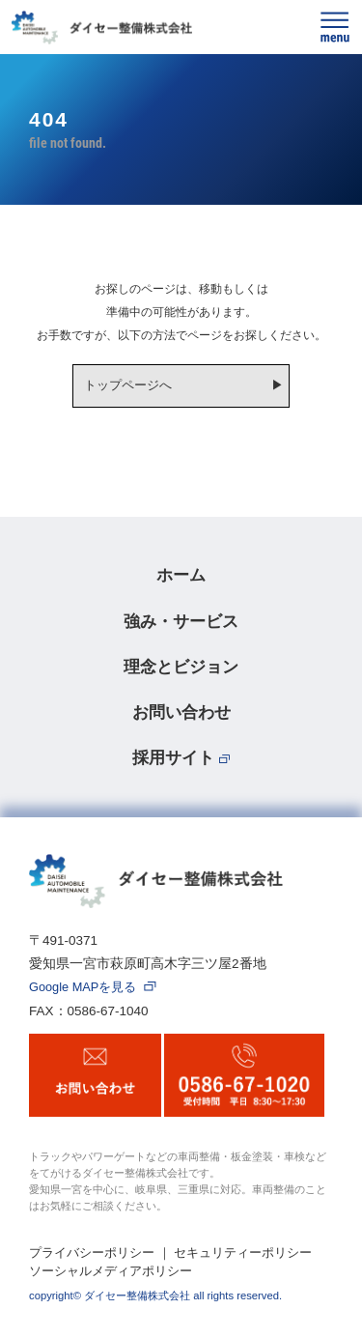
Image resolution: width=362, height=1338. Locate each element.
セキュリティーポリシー (243, 1252)
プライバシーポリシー (91, 1252)
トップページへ (128, 385)
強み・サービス (181, 621)
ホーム (181, 574)
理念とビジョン (181, 666)
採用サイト (181, 757)
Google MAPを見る (92, 988)
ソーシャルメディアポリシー (110, 1271)
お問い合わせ (181, 712)
